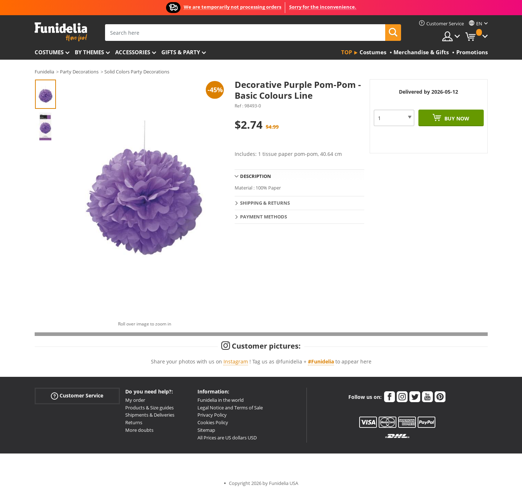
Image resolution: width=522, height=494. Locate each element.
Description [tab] (255, 176)
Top (346, 52)
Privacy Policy (212, 415)
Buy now (456, 118)
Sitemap (206, 430)
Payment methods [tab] (263, 216)
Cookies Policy (212, 422)
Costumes (49, 52)
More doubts (139, 430)
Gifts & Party (180, 52)
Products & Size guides (149, 407)
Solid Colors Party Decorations (136, 71)
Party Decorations (79, 71)
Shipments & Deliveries (149, 415)
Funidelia (44, 71)
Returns (133, 422)
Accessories (132, 52)
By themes (89, 52)
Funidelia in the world (220, 400)
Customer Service (77, 395)
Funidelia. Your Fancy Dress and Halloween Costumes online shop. (61, 32)
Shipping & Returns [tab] (265, 203)
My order (135, 400)
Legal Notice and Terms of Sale (230, 407)
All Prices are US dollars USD (227, 437)
